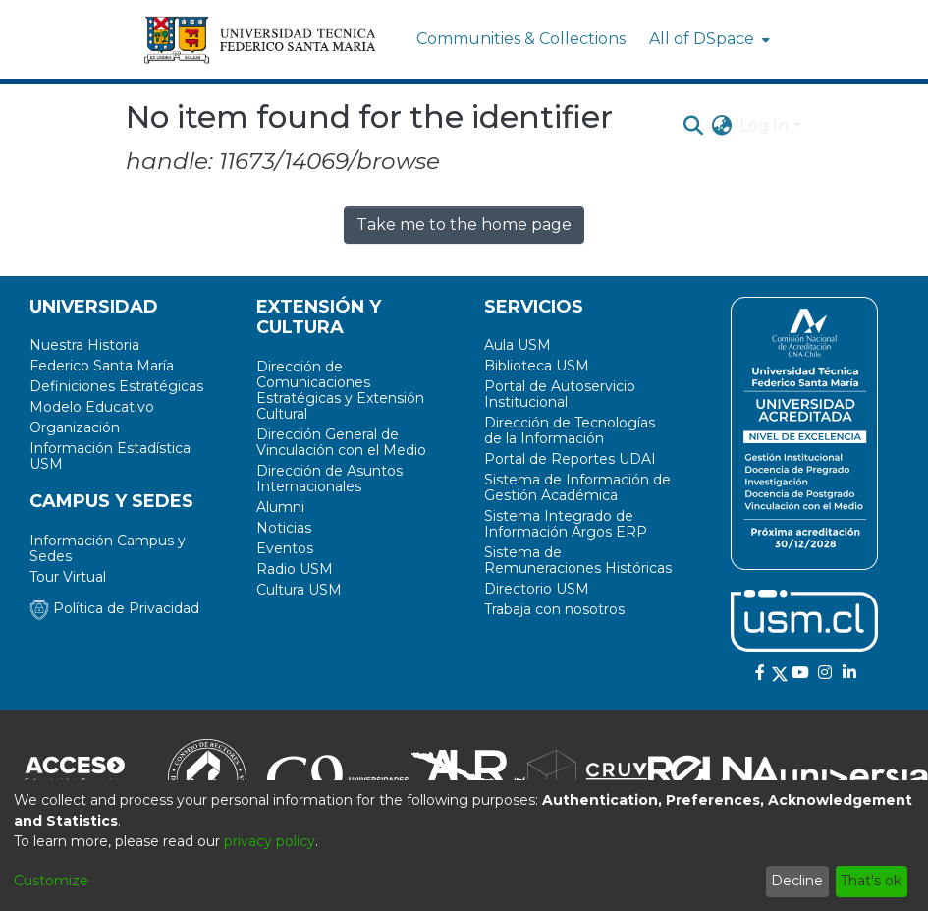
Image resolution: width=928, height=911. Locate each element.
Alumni (280, 507)
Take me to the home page (464, 224)
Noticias (283, 528)
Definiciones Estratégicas (116, 386)
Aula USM (517, 345)
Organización (74, 427)
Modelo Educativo (91, 407)
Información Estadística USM (110, 456)
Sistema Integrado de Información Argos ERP (565, 524)
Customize (51, 880)
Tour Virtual (67, 577)
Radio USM (294, 569)
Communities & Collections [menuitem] (521, 38)
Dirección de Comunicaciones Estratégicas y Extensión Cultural (340, 390)
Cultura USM (299, 589)
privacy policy (269, 841)
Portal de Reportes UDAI (570, 459)
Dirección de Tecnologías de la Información (569, 430)
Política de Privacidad (114, 608)
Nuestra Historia (84, 345)
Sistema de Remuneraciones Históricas (578, 560)
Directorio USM (536, 589)
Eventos (284, 548)
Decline (797, 880)
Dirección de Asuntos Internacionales (329, 478)
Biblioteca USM (536, 365)
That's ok (871, 880)
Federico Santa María (101, 365)
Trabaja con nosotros (554, 609)
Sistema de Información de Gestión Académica (577, 487)
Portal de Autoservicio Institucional (559, 394)
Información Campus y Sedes (107, 548)
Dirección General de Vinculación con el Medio (341, 442)
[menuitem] (707, 39)
